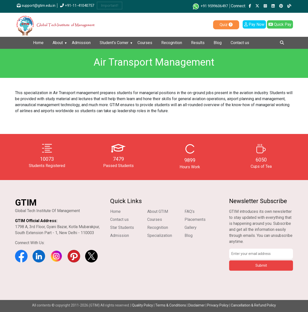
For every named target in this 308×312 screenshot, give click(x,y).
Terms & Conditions (170, 305)
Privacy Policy (218, 305)
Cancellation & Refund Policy (253, 305)
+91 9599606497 (210, 6)
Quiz (226, 24)
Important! (109, 5)
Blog (218, 42)
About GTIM (157, 211)
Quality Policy (143, 305)
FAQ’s (190, 211)
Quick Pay (279, 24)
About (58, 42)
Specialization (159, 235)
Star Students (122, 227)
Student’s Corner (114, 42)
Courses (144, 42)
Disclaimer (196, 305)
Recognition (171, 42)
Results (198, 42)
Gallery (191, 227)
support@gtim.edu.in (36, 5)
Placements (195, 219)
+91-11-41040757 (77, 5)
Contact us (240, 42)
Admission (81, 42)
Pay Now (254, 24)
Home (38, 42)
